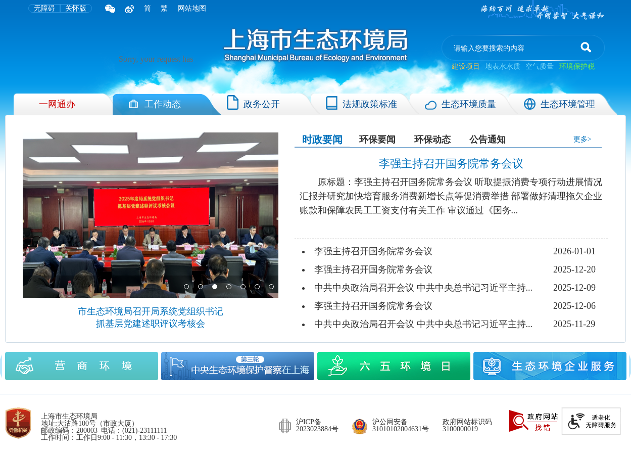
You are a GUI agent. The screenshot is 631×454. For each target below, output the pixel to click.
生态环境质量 (460, 104)
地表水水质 (502, 66)
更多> (582, 139)
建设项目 (467, 66)
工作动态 (154, 104)
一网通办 (57, 104)
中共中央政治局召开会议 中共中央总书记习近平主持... (423, 288)
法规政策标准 (361, 102)
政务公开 (253, 102)
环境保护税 (577, 66)
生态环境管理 (559, 104)
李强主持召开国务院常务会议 (373, 251)
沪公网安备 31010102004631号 (400, 425)
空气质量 (539, 66)
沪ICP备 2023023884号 (317, 425)
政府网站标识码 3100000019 (467, 425)
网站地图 (192, 8)
